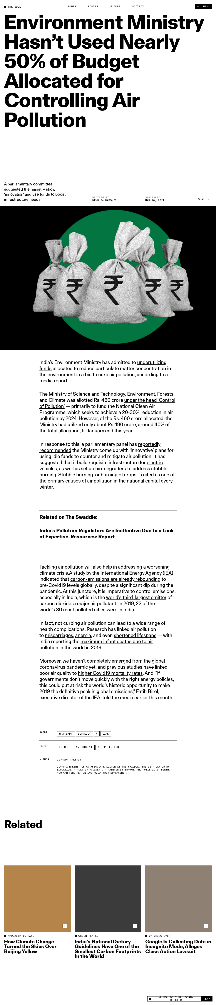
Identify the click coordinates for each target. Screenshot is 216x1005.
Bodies (93, 6)
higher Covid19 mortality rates (110, 673)
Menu (206, 6)
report (60, 380)
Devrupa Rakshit (104, 200)
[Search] (198, 6)
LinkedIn (84, 734)
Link (106, 734)
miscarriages (59, 635)
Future (115, 6)
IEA (168, 573)
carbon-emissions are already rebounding (115, 579)
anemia (83, 635)
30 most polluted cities (81, 609)
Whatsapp (66, 734)
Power (72, 6)
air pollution (108, 747)
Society (138, 6)
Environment (83, 747)
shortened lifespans (135, 635)
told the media (117, 697)
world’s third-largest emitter (136, 597)
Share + (204, 199)
